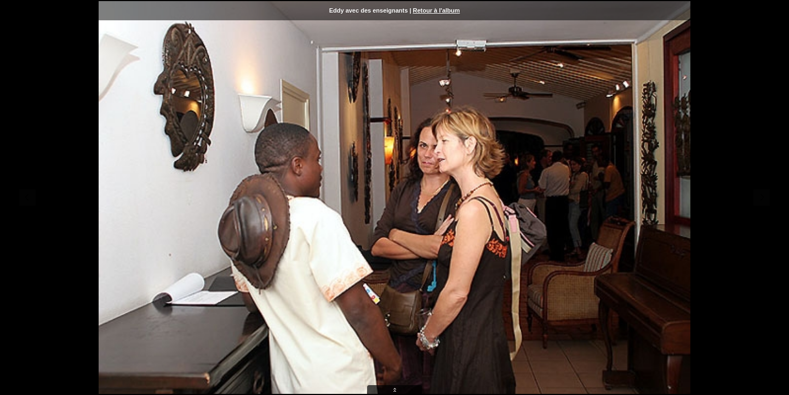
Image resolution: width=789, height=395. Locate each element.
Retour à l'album (436, 10)
